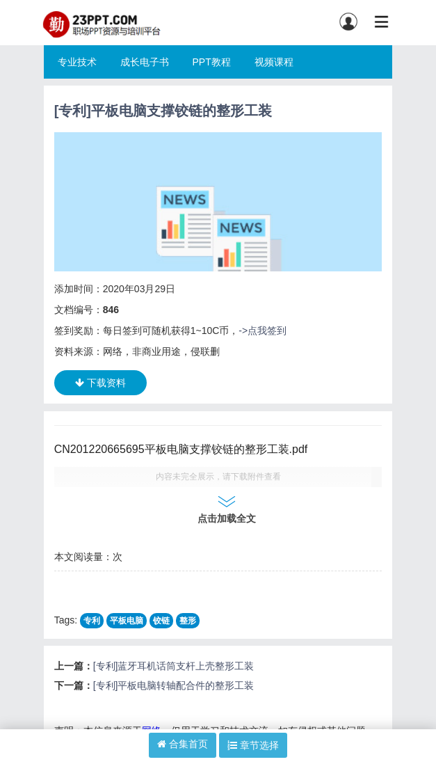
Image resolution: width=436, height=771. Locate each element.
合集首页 (182, 743)
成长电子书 (144, 61)
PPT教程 (211, 61)
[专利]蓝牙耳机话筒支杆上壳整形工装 (174, 665)
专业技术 (77, 61)
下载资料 (100, 382)
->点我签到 (262, 330)
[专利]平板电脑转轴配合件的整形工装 (174, 685)
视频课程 (274, 61)
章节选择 (253, 745)
